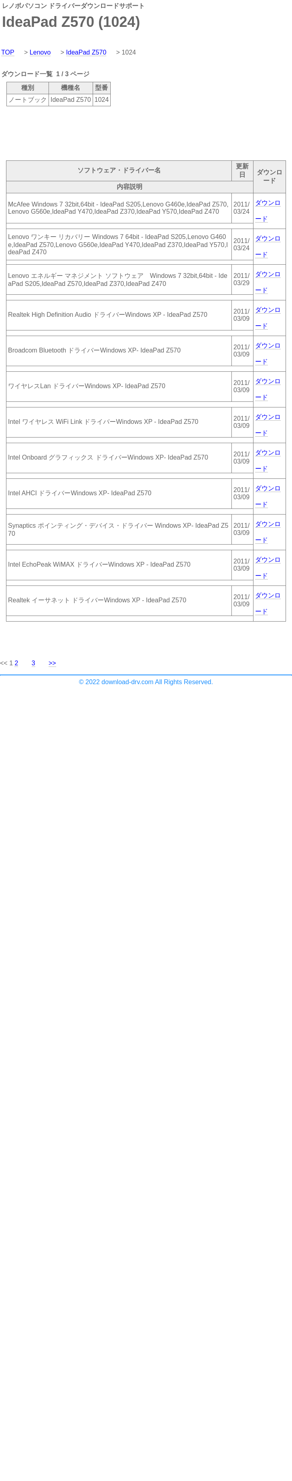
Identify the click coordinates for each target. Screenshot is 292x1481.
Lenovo (40, 52)
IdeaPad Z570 (86, 52)
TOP (7, 52)
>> (52, 663)
